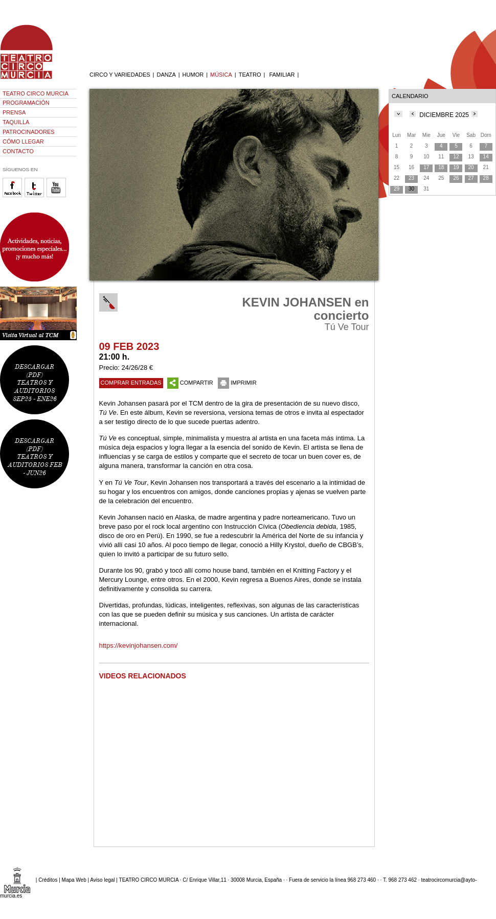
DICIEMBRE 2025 (444, 115)
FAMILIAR (282, 75)
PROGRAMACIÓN (26, 103)
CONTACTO (18, 151)
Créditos (47, 880)
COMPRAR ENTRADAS (131, 383)
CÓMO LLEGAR (23, 141)
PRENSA (14, 112)
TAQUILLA (16, 122)
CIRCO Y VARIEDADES (119, 75)
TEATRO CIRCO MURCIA (36, 93)
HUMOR (193, 75)
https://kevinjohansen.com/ (138, 645)
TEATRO (250, 75)
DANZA (165, 75)
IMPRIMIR (237, 383)
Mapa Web (74, 880)
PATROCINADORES (29, 132)
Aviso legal (102, 880)
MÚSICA (221, 75)
